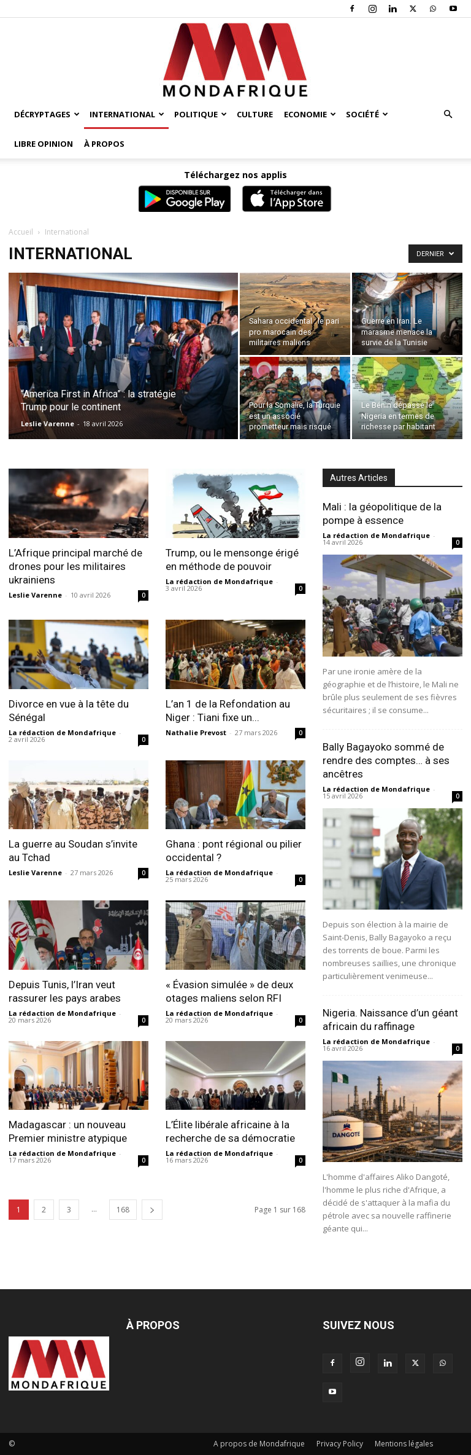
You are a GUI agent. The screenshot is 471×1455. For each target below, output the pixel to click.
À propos (104, 143)
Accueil (21, 232)
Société (367, 114)
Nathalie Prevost (196, 732)
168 (123, 1209)
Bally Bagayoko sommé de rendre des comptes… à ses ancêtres (386, 760)
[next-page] (152, 1209)
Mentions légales (404, 1443)
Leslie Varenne (47, 423)
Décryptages (47, 114)
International (127, 114)
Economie (310, 114)
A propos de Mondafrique (259, 1443)
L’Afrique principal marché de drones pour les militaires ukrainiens (75, 566)
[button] (447, 114)
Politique (200, 114)
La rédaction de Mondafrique (219, 581)
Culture (255, 114)
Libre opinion (43, 143)
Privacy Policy (339, 1443)
